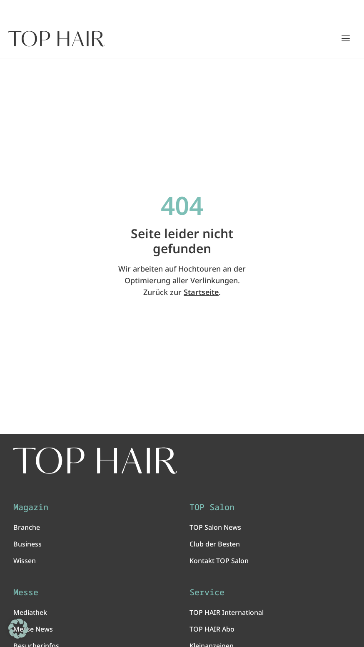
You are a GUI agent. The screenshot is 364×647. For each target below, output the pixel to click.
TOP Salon (211, 507)
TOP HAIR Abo (211, 629)
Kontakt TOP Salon (219, 560)
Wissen (24, 560)
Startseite (201, 292)
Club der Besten (214, 544)
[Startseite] (56, 39)
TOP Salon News (215, 527)
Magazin (30, 507)
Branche (26, 527)
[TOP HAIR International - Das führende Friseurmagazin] (95, 460)
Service (206, 592)
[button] (18, 628)
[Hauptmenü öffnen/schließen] (346, 38)
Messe (25, 592)
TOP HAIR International (226, 612)
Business (27, 544)
